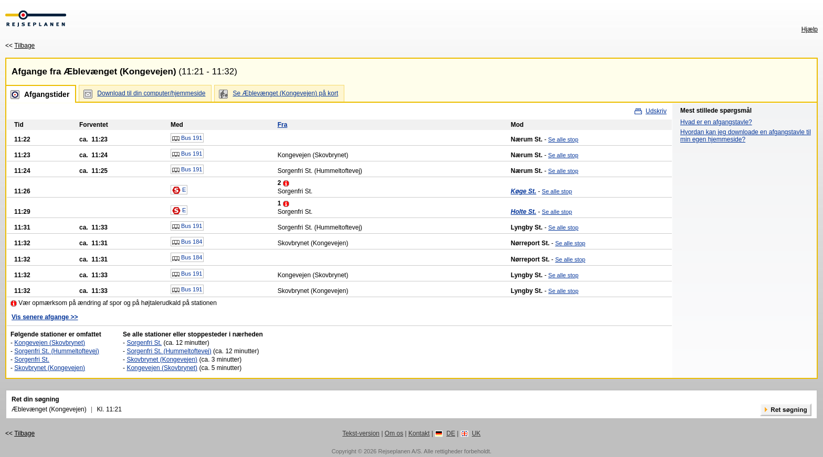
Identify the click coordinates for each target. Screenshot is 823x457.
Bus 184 (187, 242)
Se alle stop (563, 139)
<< (20, 45)
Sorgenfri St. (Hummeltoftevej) (56, 351)
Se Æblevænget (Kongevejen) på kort (285, 93)
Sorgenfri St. (31, 359)
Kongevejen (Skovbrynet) (49, 342)
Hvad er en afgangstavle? (716, 122)
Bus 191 (187, 138)
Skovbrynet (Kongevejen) (49, 368)
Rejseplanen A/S (399, 451)
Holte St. (523, 211)
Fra (283, 124)
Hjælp (809, 29)
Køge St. (523, 191)
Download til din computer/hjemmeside (151, 93)
